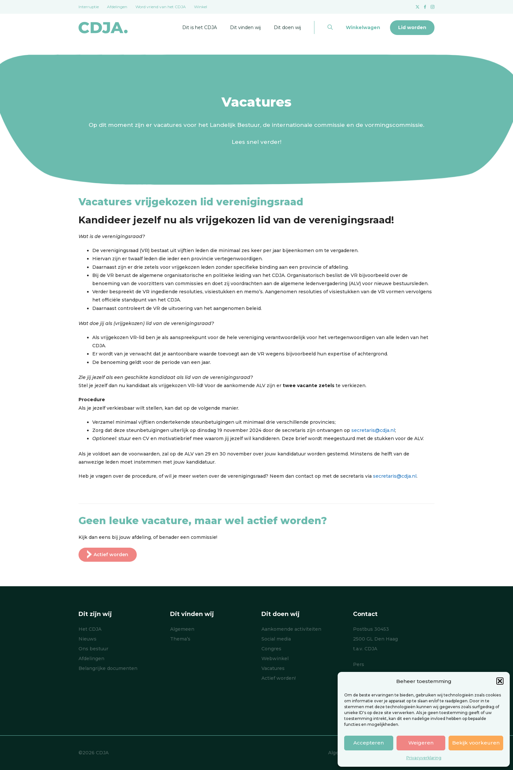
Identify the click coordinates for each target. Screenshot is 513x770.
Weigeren (420, 743)
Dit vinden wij (245, 27)
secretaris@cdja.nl (373, 430)
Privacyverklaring (423, 757)
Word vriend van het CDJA (160, 6)
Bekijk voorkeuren (476, 743)
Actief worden (107, 554)
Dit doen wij (287, 27)
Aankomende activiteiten (291, 629)
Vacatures (273, 668)
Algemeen (182, 629)
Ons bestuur (93, 649)
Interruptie (89, 6)
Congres (271, 649)
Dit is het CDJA (199, 27)
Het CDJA (90, 629)
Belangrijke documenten (108, 668)
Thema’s (180, 639)
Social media (276, 639)
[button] (500, 681)
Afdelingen (117, 6)
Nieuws (88, 639)
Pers (358, 664)
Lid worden (412, 27)
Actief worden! (278, 678)
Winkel (200, 6)
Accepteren (368, 743)
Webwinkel (275, 658)
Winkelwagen (363, 27)
